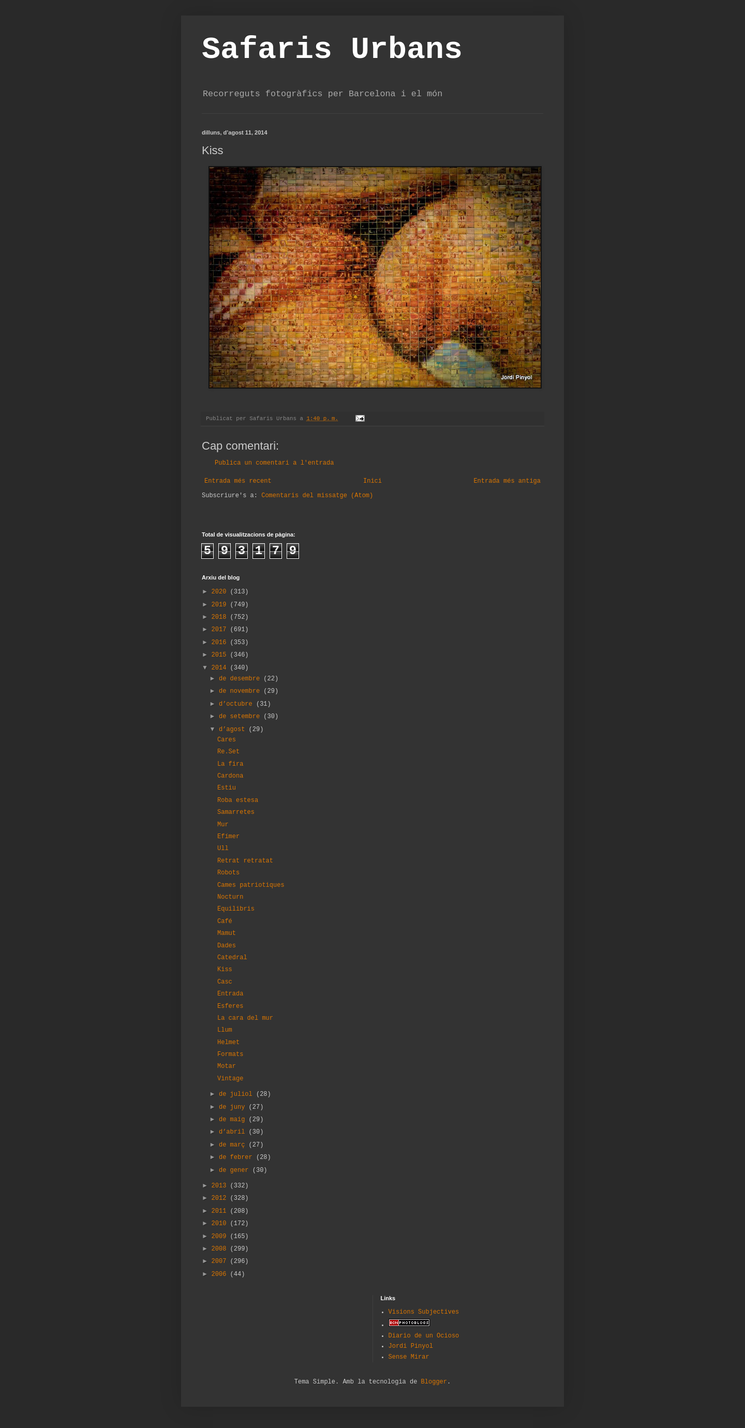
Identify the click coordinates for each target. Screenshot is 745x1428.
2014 (221, 668)
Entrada (230, 994)
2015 (221, 655)
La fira (230, 764)
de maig (234, 1119)
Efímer (228, 836)
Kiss (224, 969)
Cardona (230, 776)
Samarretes (236, 812)
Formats (230, 1054)
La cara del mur (245, 1018)
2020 (221, 592)
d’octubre (237, 704)
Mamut (226, 933)
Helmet (228, 1042)
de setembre (241, 716)
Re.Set (228, 751)
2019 (221, 604)
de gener (235, 1170)
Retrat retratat (245, 861)
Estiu (226, 788)
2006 (221, 1274)
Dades (226, 945)
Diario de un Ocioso (424, 1336)
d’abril (234, 1132)
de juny (234, 1107)
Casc (224, 982)
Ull (223, 848)
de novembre (241, 691)
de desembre (241, 678)
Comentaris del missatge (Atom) (317, 495)
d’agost (234, 729)
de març (234, 1145)
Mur (223, 824)
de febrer (237, 1157)
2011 (221, 1211)
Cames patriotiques (251, 885)
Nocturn (230, 897)
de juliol (237, 1094)
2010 (221, 1223)
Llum (224, 1030)
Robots (228, 872)
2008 (221, 1249)
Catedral (232, 957)
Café (224, 921)
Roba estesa (237, 800)
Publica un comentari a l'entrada (274, 463)
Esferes (230, 1006)
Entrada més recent (238, 481)
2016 (221, 642)
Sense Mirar (409, 1357)
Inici (372, 481)
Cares (226, 739)
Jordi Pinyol (411, 1346)
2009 (221, 1236)
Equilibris (236, 909)
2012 (221, 1198)
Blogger (434, 1382)
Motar (226, 1066)
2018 (221, 617)
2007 (221, 1261)
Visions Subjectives (424, 1312)
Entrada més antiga (507, 481)
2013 (221, 1185)
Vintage (230, 1078)
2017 (221, 629)
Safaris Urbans (332, 49)
